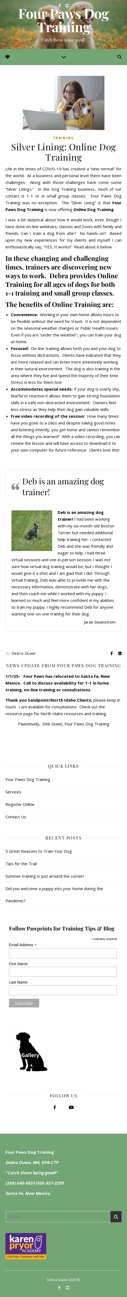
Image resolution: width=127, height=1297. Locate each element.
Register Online (20, 804)
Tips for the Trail (21, 863)
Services (13, 792)
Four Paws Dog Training (63, 20)
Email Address (23, 945)
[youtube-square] (67, 5)
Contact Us (15, 816)
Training (63, 138)
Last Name (18, 982)
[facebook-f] (59, 5)
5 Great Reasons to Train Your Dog (38, 851)
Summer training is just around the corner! (44, 876)
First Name (18, 964)
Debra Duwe (23, 653)
